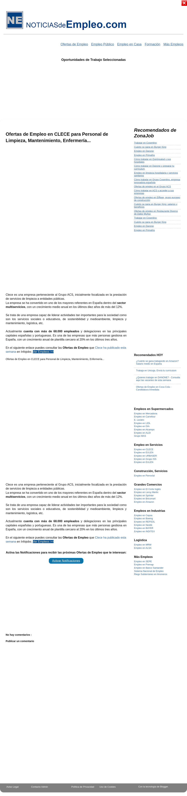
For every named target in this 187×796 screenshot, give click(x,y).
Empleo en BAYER (143, 528)
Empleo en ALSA (142, 548)
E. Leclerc (139, 420)
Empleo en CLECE (143, 449)
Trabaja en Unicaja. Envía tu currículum (156, 370)
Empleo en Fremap (144, 564)
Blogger (164, 786)
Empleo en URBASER (145, 456)
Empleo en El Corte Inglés (147, 489)
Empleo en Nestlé (143, 525)
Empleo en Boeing (143, 518)
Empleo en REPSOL (144, 522)
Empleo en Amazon (144, 502)
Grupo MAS (140, 436)
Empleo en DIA (142, 426)
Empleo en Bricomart (145, 498)
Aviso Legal (12, 786)
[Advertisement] (93, 92)
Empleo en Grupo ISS (145, 459)
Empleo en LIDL (142, 423)
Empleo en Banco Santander (148, 568)
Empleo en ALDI (142, 433)
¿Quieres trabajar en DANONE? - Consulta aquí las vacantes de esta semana (158, 379)
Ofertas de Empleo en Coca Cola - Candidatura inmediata (153, 388)
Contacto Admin (39, 786)
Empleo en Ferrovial (144, 475)
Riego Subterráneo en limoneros (150, 574)
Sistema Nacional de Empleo (149, 571)
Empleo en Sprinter (144, 495)
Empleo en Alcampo (144, 429)
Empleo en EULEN (143, 452)
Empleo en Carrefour (144, 416)
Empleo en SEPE (143, 561)
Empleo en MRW (142, 544)
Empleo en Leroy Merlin (146, 492)
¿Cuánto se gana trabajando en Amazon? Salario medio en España (157, 362)
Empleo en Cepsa (143, 515)
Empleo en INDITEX (144, 531)
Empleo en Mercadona (145, 413)
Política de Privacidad (82, 786)
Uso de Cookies (108, 787)
